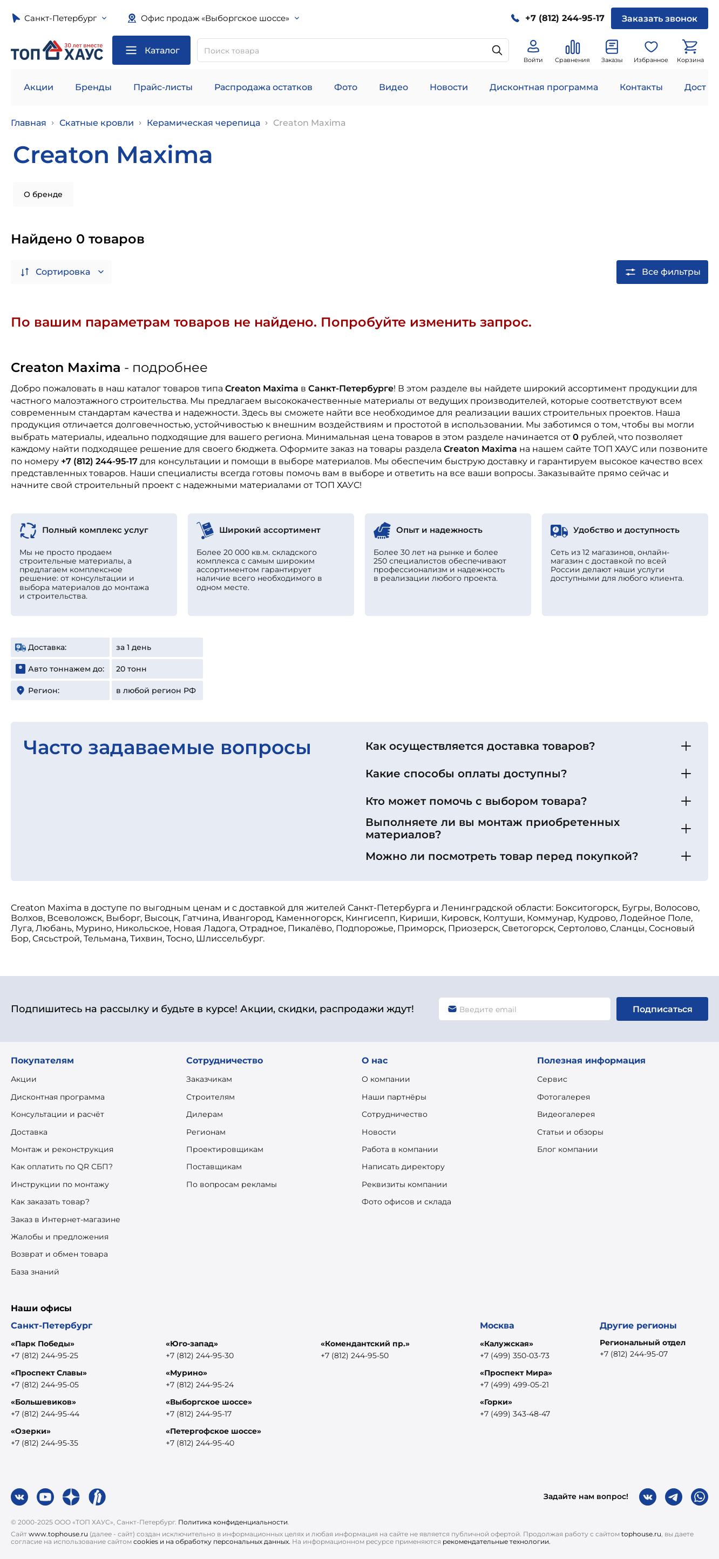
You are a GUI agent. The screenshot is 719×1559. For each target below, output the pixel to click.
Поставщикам (214, 1166)
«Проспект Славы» (49, 1373)
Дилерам (204, 1114)
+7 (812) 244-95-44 (45, 1414)
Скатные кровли (96, 123)
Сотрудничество (395, 1114)
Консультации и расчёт (57, 1114)
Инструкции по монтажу (60, 1184)
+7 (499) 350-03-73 (515, 1355)
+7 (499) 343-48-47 (515, 1414)
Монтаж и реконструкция (62, 1149)
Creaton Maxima (309, 123)
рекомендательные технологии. (497, 1541)
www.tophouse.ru (58, 1534)
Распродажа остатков (263, 87)
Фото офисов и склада (406, 1201)
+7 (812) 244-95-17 (199, 1414)
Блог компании (567, 1149)
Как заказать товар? (50, 1201)
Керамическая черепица (203, 123)
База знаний (35, 1272)
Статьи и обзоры (570, 1132)
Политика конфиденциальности (233, 1522)
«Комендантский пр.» (365, 1343)
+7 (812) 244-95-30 (200, 1355)
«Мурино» (186, 1373)
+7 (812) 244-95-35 (44, 1443)
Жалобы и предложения (59, 1237)
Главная (28, 123)
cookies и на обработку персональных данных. (211, 1541)
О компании (386, 1079)
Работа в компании (400, 1149)
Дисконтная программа (544, 87)
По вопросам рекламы (231, 1184)
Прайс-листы (163, 87)
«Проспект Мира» (516, 1373)
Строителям (210, 1097)
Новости (449, 87)
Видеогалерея (566, 1114)
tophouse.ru (641, 1534)
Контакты (641, 87)
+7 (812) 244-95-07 (634, 1354)
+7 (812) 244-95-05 (45, 1384)
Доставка (29, 1132)
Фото (345, 87)
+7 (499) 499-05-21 (514, 1384)
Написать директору (403, 1166)
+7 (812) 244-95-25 (44, 1355)
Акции (38, 87)
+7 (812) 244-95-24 (200, 1384)
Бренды (93, 87)
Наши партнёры (394, 1097)
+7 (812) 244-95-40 (200, 1443)
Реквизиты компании (404, 1184)
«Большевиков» (43, 1402)
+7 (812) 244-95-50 (355, 1355)
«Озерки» (31, 1431)
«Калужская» (506, 1343)
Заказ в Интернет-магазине (65, 1219)
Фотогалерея (563, 1097)
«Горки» (496, 1402)
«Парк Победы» (42, 1343)
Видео (393, 87)
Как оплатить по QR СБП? (62, 1166)
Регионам (206, 1132)
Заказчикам (209, 1079)
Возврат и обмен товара (59, 1254)
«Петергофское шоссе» (213, 1431)
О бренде (43, 194)
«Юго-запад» (192, 1343)
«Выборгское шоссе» (209, 1402)
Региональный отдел (643, 1342)
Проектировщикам (224, 1149)
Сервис (552, 1079)
